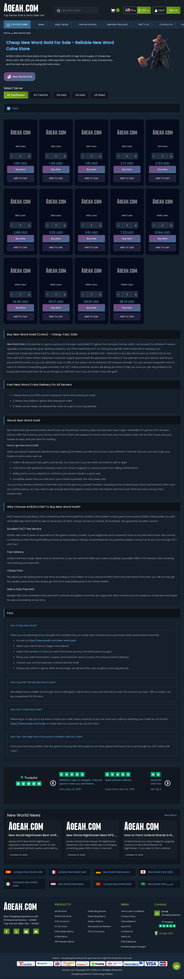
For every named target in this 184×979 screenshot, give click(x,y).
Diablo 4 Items (95, 921)
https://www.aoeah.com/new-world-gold (52, 640)
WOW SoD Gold (63, 916)
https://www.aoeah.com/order (28, 723)
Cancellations (128, 921)
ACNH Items (61, 936)
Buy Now (20, 169)
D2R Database (128, 941)
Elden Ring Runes (97, 911)
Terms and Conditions (132, 911)
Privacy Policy (128, 916)
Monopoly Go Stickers (99, 926)
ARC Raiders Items (64, 941)
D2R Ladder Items (64, 931)
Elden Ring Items (96, 916)
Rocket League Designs (133, 946)
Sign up (173, 10)
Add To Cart (20, 178)
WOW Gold (60, 911)
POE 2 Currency (96, 931)
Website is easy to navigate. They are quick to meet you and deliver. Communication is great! (80, 783)
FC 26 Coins (61, 926)
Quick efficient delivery (118, 780)
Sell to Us (126, 936)
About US (126, 926)
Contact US (127, 931)
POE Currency (62, 921)
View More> (170, 815)
